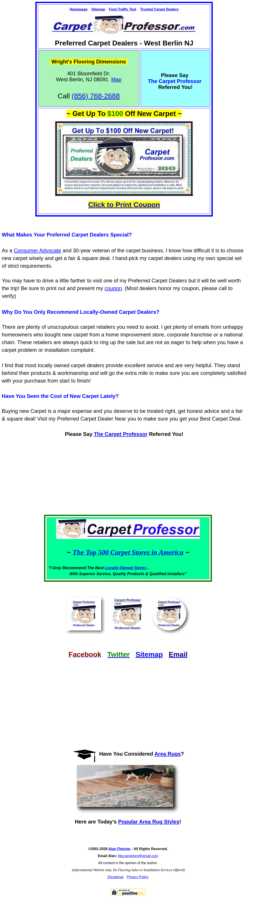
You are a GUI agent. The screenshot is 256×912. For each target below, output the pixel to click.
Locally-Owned (119, 568)
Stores (140, 568)
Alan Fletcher (119, 849)
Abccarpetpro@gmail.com (138, 856)
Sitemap (98, 9)
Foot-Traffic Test (122, 9)
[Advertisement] (128, 480)
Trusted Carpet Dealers (159, 9)
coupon (113, 288)
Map (116, 79)
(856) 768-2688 (96, 96)
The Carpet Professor (121, 434)
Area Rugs (167, 754)
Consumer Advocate (37, 250)
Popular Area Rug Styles (148, 822)
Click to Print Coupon (124, 205)
